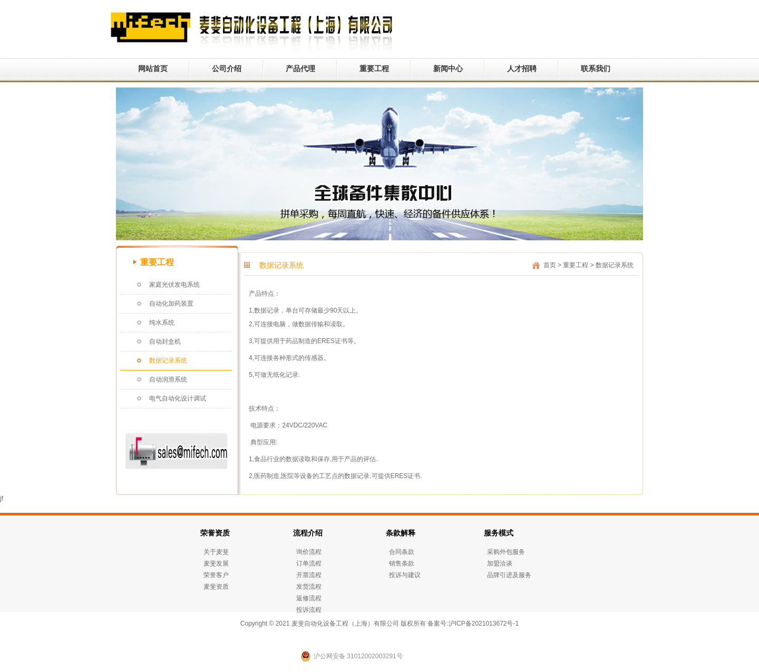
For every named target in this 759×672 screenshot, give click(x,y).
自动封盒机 (165, 341)
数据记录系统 (168, 360)
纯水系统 (161, 322)
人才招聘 (522, 68)
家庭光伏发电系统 (174, 284)
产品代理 (300, 68)
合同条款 (401, 552)
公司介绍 (226, 68)
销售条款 (401, 563)
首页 (549, 265)
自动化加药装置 (171, 303)
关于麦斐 (216, 552)
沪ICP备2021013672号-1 (484, 623)
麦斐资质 (216, 586)
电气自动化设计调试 (177, 398)
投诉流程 (309, 609)
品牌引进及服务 (509, 575)
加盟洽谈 (499, 563)
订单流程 (309, 563)
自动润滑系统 (168, 379)
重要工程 (374, 68)
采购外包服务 (506, 552)
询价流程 (309, 552)
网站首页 (153, 68)
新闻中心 (448, 68)
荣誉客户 (216, 575)
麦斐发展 (216, 563)
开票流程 (309, 575)
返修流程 (309, 598)
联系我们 (595, 68)
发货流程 (309, 586)
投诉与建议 (405, 575)
